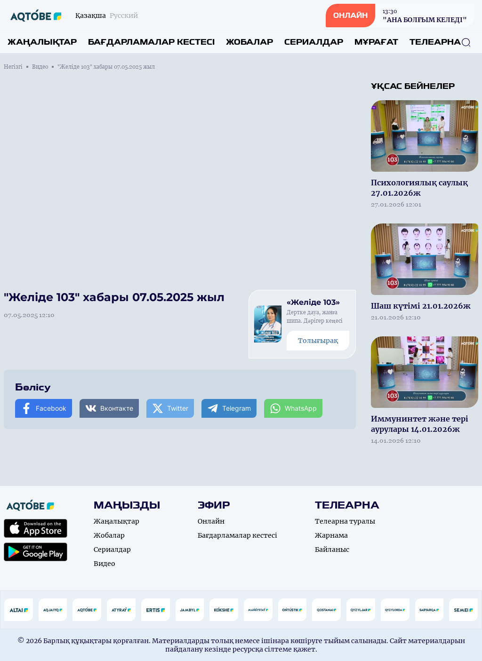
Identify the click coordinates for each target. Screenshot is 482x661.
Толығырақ (318, 340)
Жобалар (249, 42)
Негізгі (13, 67)
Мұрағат (376, 42)
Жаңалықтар (42, 42)
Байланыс (332, 549)
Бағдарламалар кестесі (151, 42)
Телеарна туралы (345, 521)
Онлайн (211, 521)
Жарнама (331, 535)
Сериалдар (313, 42)
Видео (40, 67)
